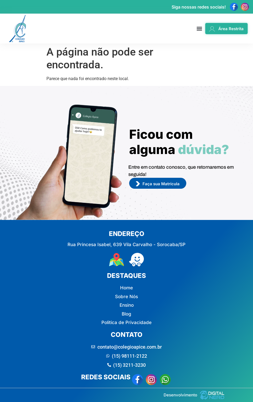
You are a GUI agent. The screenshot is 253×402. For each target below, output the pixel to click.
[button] (199, 28)
